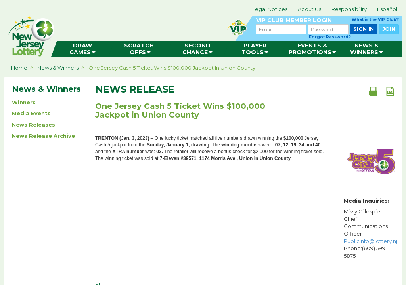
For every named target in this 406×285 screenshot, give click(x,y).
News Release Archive (43, 136)
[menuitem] (82, 49)
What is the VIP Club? (375, 19)
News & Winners (58, 68)
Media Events (31, 113)
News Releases (33, 125)
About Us (309, 9)
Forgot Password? (330, 37)
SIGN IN (363, 29)
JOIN (388, 29)
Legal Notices (269, 9)
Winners (24, 102)
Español (387, 9)
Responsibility (349, 9)
